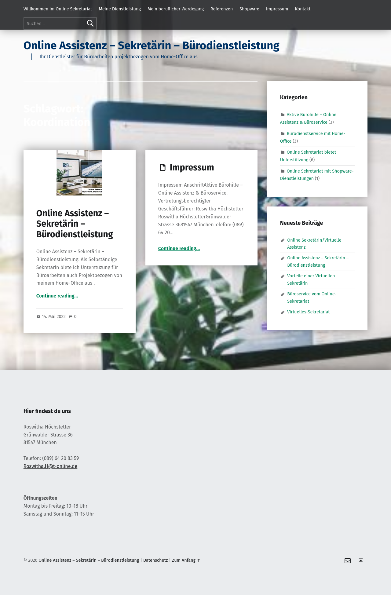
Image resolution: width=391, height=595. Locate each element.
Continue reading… (57, 296)
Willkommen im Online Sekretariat (58, 9)
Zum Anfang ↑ (186, 560)
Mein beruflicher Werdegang (176, 9)
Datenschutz (155, 560)
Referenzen (221, 9)
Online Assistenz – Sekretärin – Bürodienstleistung (152, 45)
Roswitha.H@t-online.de (50, 466)
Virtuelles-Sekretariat (308, 312)
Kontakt (302, 9)
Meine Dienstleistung (120, 9)
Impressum (277, 9)
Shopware (249, 9)
